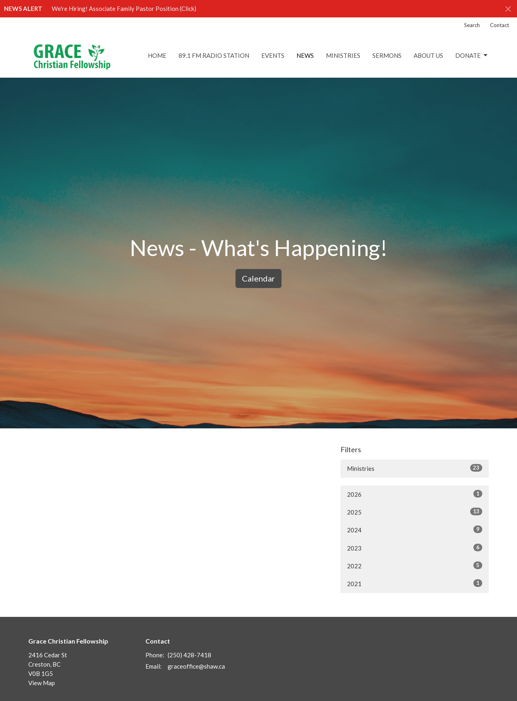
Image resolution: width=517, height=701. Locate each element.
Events (272, 55)
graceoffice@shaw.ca (196, 666)
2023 (414, 548)
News (305, 55)
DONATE (472, 55)
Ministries (343, 55)
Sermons (386, 55)
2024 (414, 529)
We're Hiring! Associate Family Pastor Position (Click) (124, 8)
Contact (499, 25)
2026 (414, 494)
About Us (428, 55)
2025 (414, 512)
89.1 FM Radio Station (214, 55)
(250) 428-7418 (189, 655)
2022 (414, 565)
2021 (414, 583)
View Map (41, 682)
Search (472, 25)
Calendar (258, 278)
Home (157, 55)
